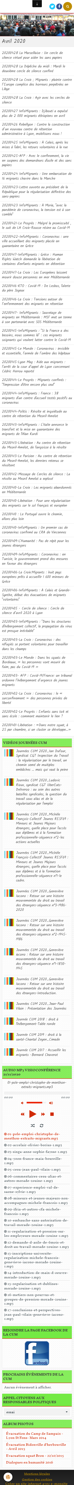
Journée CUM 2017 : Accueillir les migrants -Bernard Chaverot (41, 1052)
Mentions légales (37, 1473)
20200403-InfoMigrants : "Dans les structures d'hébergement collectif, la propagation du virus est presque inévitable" (37, 626)
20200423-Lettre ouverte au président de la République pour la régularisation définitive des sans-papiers (36, 191)
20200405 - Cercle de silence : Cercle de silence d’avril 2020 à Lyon (33, 611)
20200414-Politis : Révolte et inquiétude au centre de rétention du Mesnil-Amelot (34, 414)
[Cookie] (8, 1477)
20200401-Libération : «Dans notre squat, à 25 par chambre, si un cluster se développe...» (36, 727)
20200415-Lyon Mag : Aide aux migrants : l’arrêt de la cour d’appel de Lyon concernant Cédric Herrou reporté (36, 366)
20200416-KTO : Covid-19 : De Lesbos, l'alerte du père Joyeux (36, 288)
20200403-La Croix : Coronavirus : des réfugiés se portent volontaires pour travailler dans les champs (35, 644)
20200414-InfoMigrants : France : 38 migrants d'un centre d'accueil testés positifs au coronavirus (37, 398)
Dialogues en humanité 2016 (29, 1462)
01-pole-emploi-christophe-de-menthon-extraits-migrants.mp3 (32, 1136)
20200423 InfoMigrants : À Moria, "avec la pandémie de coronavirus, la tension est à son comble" (36, 210)
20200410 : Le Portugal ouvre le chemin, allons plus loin (32, 516)
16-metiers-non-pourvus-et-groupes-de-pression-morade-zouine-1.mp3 (36, 1299)
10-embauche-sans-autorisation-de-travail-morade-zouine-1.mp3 (36, 1222)
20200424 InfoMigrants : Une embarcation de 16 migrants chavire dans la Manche (37, 176)
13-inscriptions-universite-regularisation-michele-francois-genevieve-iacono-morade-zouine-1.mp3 (33, 1259)
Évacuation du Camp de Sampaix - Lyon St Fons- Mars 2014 (34, 1435)
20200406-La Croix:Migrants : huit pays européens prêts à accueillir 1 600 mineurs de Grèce (35, 577)
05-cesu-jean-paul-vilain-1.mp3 (34, 1169)
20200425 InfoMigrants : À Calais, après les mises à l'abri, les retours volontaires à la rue (35, 145)
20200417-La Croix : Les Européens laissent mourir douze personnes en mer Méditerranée (36, 275)
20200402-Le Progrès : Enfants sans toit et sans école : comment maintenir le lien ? (35, 714)
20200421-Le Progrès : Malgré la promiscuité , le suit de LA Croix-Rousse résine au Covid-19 (36, 226)
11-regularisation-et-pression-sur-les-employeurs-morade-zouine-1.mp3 (36, 1233)
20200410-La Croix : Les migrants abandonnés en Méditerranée (36, 490)
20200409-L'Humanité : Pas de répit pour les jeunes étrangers (35, 543)
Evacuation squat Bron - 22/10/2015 (35, 1455)
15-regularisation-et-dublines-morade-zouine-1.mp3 (31, 1286)
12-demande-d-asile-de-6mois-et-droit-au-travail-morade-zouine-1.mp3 (36, 1244)
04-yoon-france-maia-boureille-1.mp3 (33, 1160)
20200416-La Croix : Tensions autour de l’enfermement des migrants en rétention (32, 302)
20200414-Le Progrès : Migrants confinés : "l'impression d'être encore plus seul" (34, 382)
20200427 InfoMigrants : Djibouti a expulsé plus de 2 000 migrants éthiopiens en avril (34, 113)
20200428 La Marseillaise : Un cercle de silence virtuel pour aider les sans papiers (32, 55)
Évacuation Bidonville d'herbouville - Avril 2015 (36, 1446)
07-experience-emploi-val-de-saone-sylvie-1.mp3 (31, 1189)
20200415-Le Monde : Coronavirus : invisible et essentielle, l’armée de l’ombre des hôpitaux (36, 351)
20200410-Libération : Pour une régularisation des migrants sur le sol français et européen (36, 503)
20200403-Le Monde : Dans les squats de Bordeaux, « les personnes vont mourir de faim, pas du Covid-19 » (33, 662)
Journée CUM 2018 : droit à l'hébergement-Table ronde (37, 1022)
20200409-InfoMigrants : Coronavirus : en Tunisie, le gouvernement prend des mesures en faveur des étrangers (35, 559)
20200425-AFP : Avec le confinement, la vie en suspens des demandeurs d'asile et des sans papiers (36, 160)
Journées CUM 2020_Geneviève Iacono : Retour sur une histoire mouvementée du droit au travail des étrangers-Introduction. (40, 986)
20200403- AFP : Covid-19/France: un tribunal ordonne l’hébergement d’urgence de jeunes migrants (37, 680)
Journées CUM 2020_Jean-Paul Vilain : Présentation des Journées (41, 1006)
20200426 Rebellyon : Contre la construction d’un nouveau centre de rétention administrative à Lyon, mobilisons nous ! (36, 129)
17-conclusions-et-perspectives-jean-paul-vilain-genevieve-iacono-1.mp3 (34, 1314)
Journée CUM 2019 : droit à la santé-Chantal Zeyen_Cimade (38, 1037)
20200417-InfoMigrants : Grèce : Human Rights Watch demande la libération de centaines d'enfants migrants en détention (33, 259)
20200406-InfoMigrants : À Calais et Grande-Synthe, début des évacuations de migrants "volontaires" (36, 595)
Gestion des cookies (37, 1479)
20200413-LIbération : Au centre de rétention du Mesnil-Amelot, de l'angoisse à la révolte (36, 445)
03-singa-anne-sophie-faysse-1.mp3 (37, 1152)
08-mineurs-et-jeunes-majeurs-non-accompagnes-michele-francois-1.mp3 (36, 1200)
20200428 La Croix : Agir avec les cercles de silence (36, 100)
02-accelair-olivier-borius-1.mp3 (34, 1145)
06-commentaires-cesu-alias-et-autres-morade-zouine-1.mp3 (33, 1178)
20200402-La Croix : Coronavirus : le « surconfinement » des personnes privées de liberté (34, 698)
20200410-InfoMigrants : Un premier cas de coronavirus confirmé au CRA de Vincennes (35, 530)
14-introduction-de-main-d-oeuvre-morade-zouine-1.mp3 (36, 1275)
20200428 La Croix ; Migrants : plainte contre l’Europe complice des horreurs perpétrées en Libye (37, 84)
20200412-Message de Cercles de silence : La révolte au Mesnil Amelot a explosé (36, 476)
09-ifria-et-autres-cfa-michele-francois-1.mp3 (32, 1211)
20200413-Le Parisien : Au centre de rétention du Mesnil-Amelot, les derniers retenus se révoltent (37, 460)
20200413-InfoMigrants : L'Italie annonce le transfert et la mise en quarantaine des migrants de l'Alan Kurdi (35, 429)
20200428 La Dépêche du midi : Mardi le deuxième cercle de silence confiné (33, 69)
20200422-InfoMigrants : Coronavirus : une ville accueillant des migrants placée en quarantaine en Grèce (35, 241)
